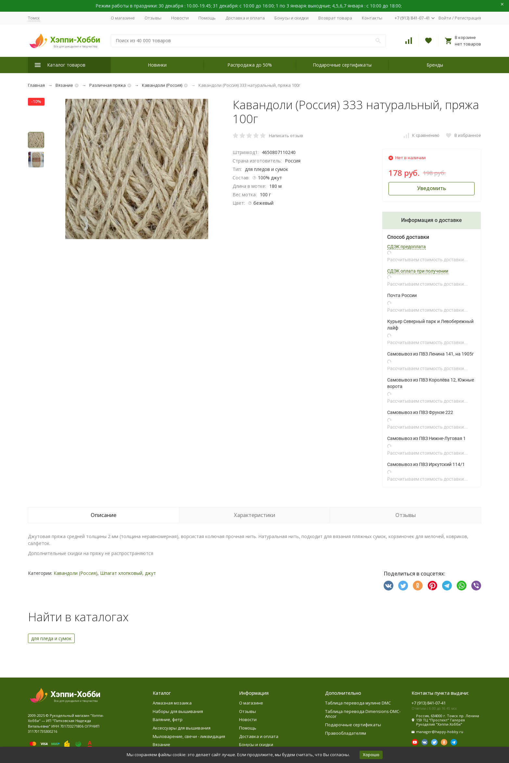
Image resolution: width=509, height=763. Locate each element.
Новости (180, 18)
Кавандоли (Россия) (162, 85)
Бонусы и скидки (291, 18)
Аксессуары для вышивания (181, 728)
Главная (36, 85)
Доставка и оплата (245, 18)
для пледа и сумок (51, 638)
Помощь (207, 18)
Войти (445, 18)
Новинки (157, 65)
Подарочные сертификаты (342, 65)
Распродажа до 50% (249, 65)
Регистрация (468, 18)
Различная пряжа (107, 85)
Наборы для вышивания (178, 711)
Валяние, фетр (168, 719)
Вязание (64, 85)
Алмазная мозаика (172, 703)
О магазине (123, 18)
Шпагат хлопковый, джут (128, 573)
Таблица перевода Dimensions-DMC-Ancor (363, 713)
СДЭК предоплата (406, 246)
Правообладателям (345, 733)
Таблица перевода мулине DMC (358, 703)
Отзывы (153, 18)
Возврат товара (335, 18)
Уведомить (431, 188)
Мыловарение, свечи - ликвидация (189, 736)
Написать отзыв (286, 135)
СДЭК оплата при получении (417, 271)
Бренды (434, 65)
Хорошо (371, 754)
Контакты (372, 18)
